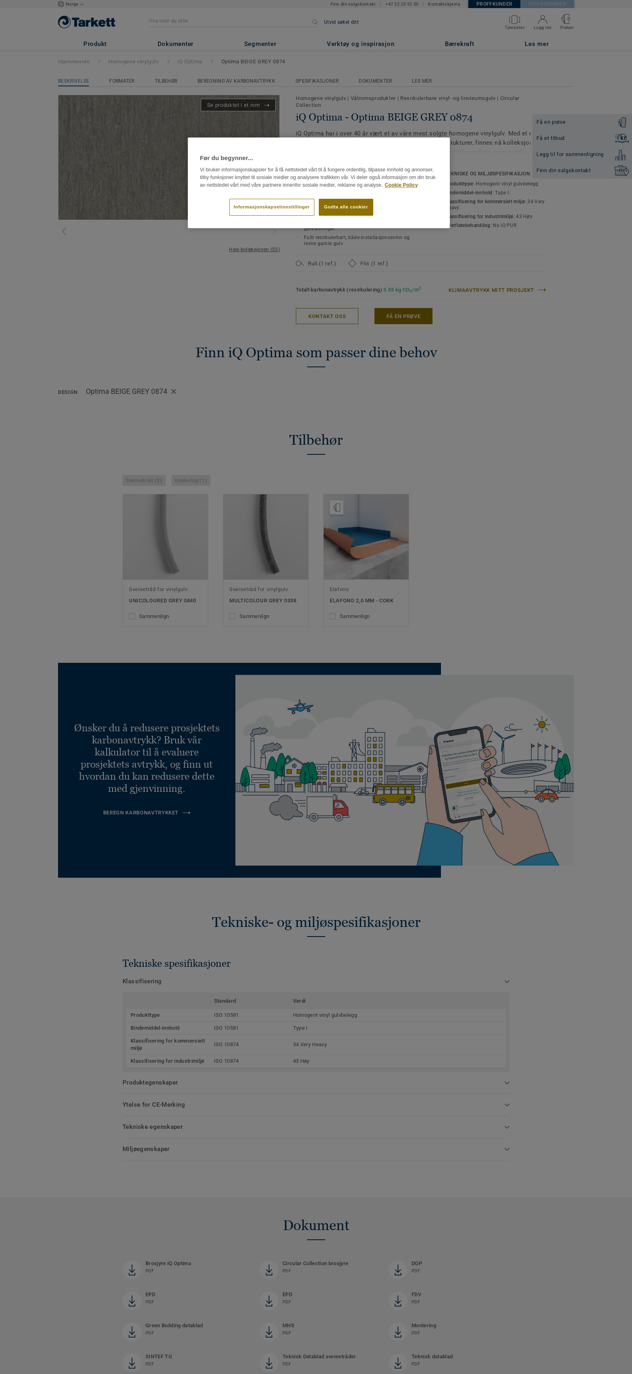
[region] (319, 183)
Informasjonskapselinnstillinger (272, 206)
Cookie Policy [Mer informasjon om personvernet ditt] (401, 185)
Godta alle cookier (346, 206)
